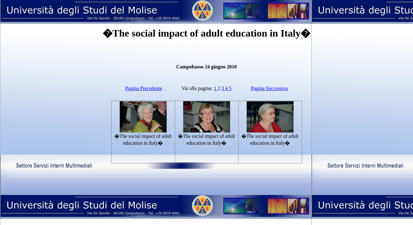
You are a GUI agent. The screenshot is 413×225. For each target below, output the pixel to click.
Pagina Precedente (143, 88)
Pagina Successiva (269, 88)
